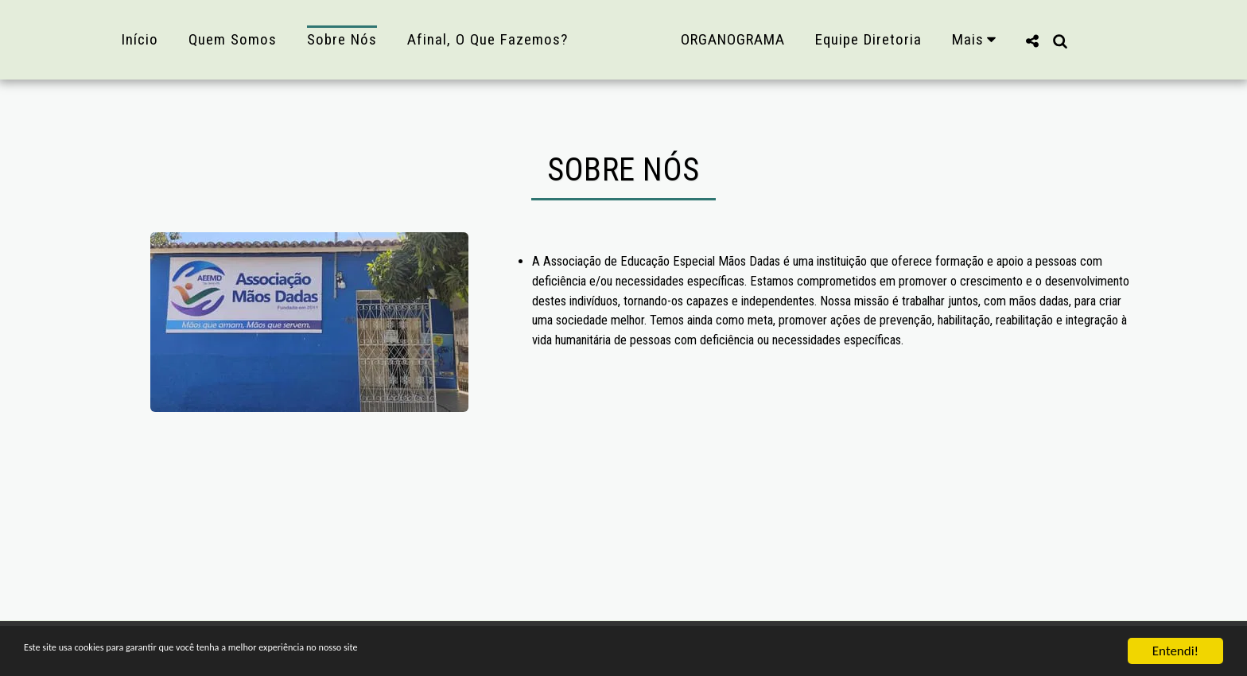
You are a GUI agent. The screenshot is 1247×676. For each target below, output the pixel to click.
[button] (1066, 40)
